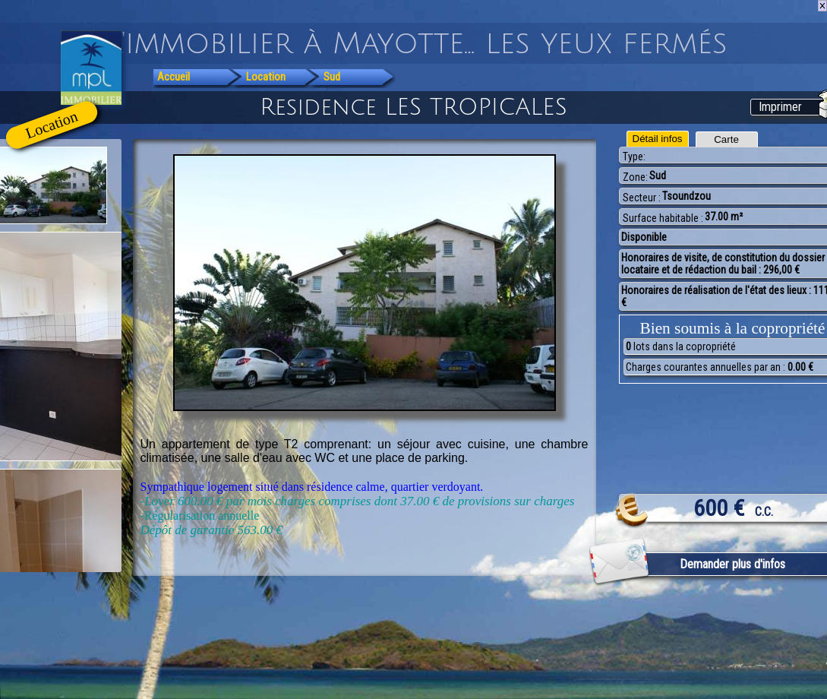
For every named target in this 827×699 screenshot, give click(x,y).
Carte (726, 139)
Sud (332, 77)
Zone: (635, 177)
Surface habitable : (663, 218)
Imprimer (780, 107)
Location (266, 77)
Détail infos (658, 138)
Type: (634, 156)
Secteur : (642, 197)
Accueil (173, 77)
